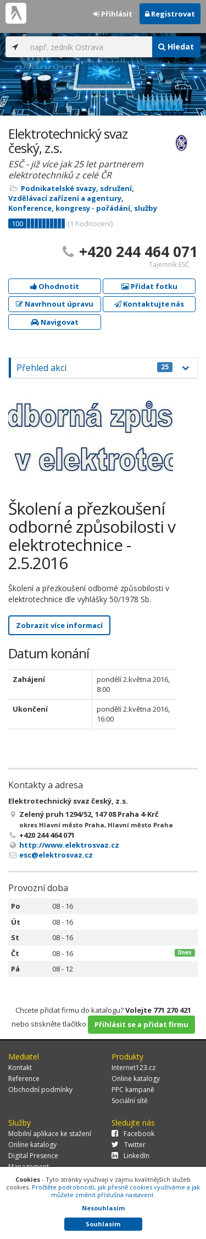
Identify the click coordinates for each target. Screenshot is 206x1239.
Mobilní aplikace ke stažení (49, 1133)
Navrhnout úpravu (54, 304)
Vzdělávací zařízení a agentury (64, 198)
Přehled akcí (94, 368)
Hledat (176, 46)
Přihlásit (112, 14)
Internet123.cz (133, 1067)
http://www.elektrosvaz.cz (69, 845)
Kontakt (20, 1067)
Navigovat (55, 322)
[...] (88, 46)
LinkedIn (130, 1155)
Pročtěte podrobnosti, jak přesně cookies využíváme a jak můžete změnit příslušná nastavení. (116, 1191)
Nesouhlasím (103, 1208)
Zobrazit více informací (59, 625)
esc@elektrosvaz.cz (56, 855)
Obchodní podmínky (40, 1089)
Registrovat (170, 14)
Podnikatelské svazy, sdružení (76, 188)
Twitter (129, 1144)
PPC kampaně (133, 1089)
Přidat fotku (149, 286)
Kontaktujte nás (149, 304)
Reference (24, 1078)
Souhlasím (103, 1224)
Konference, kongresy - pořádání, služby (82, 208)
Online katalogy (136, 1078)
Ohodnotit (54, 286)
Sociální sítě (130, 1100)
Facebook (133, 1133)
